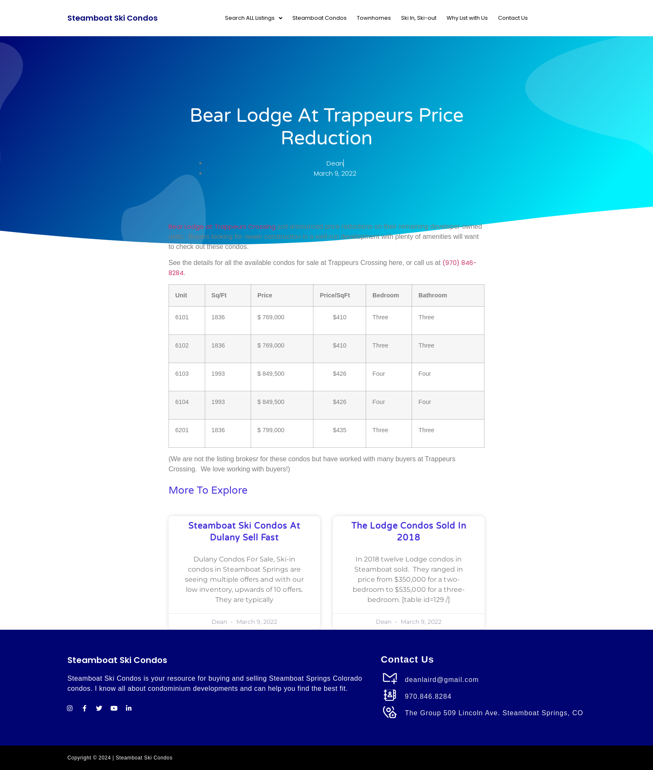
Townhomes (374, 18)
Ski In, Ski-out (418, 18)
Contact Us (513, 18)
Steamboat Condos (319, 18)
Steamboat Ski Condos (112, 18)
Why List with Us (467, 18)
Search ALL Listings (253, 18)
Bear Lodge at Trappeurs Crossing (222, 226)
